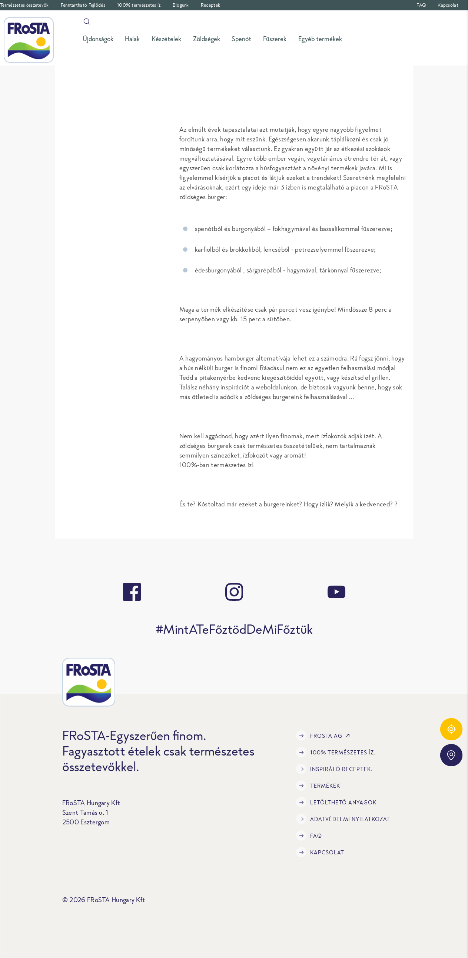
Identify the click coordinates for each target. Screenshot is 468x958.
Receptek (210, 5)
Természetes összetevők (24, 5)
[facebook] (132, 592)
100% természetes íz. (336, 752)
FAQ (421, 5)
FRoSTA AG (324, 735)
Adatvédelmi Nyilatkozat (343, 819)
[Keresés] (212, 22)
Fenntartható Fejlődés (83, 5)
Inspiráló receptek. (334, 769)
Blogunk (181, 5)
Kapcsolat (448, 5)
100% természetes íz (139, 5)
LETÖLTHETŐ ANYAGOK (336, 802)
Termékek (318, 785)
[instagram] (234, 592)
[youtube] (336, 592)
